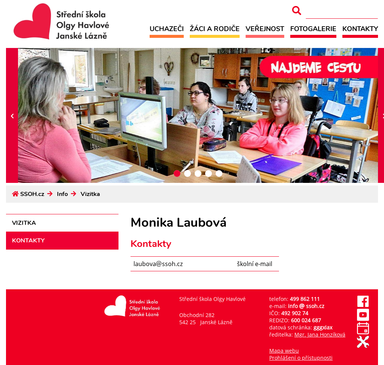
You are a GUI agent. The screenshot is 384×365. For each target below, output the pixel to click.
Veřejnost (265, 28)
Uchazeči (167, 28)
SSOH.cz (32, 194)
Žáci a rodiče (215, 28)
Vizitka (90, 194)
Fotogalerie (313, 28)
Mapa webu (284, 350)
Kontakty (360, 28)
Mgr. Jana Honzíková (319, 334)
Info (62, 194)
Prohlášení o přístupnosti (301, 357)
